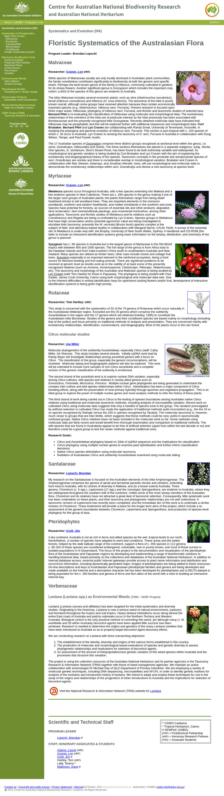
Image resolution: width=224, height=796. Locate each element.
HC (21, 126)
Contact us (10, 787)
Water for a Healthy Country (19, 107)
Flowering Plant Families (17, 62)
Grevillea (9, 73)
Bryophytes (12, 41)
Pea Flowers (10, 70)
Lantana (155, 691)
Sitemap (79, 787)
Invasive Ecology (13, 83)
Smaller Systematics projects (19, 52)
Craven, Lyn (74, 71)
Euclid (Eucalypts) (13, 60)
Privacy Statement (62, 787)
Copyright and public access (34, 787)
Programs (31, 22)
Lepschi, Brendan (78, 473)
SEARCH (215, 22)
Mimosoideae (13, 46)
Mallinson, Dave (67, 766)
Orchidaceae (12, 49)
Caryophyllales (13, 44)
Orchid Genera (12, 68)
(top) (24, 123)
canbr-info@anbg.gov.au (170, 787)
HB (16, 126)
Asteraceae (12, 38)
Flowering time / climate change (21, 91)
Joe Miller (72, 344)
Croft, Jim (73, 531)
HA (41, 22)
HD (27, 126)
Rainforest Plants (13, 65)
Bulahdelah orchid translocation (20, 99)
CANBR (18, 22)
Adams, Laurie (66, 750)
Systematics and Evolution (17, 28)
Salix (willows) (11, 81)
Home (7, 22)
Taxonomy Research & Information (22, 115)
